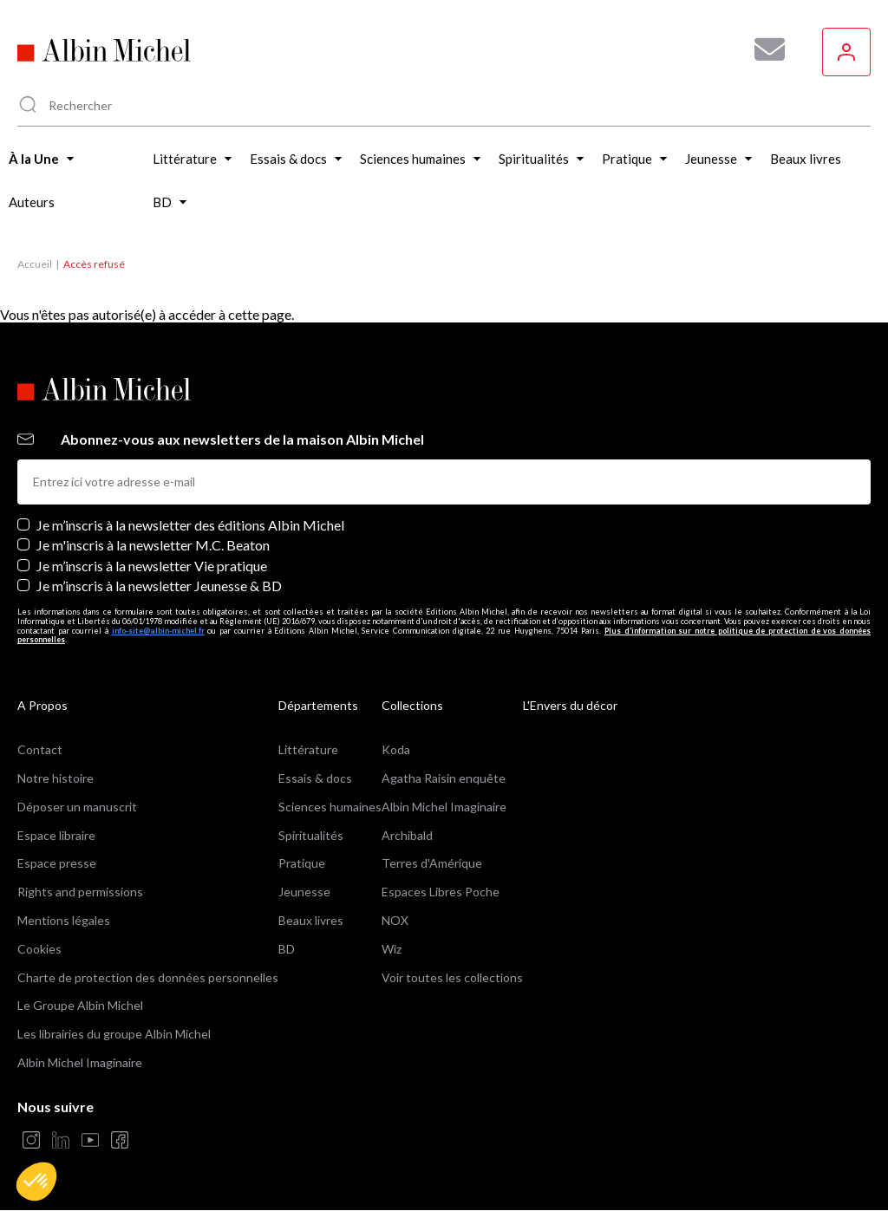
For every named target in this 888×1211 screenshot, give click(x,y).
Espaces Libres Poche (441, 891)
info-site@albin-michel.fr (158, 630)
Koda (396, 749)
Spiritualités (310, 835)
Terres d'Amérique (432, 863)
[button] (36, 1181)
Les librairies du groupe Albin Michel (114, 1033)
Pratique (301, 863)
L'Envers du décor (570, 705)
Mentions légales (63, 920)
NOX (395, 920)
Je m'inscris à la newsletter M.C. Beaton (153, 545)
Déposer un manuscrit (77, 806)
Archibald (407, 835)
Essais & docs (315, 778)
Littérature (308, 749)
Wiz (392, 948)
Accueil (34, 263)
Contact (39, 749)
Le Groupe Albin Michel (80, 1005)
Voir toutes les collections (452, 977)
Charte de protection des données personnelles (147, 977)
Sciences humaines (330, 806)
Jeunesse (304, 891)
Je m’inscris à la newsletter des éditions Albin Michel (190, 525)
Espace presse (56, 863)
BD (286, 948)
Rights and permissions (80, 891)
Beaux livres (310, 920)
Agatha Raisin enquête (444, 778)
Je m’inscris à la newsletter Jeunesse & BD (159, 585)
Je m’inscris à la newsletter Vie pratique (151, 565)
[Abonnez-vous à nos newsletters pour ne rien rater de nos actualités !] (763, 49)
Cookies (39, 948)
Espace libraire (56, 835)
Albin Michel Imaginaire (79, 1062)
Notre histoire (55, 778)
